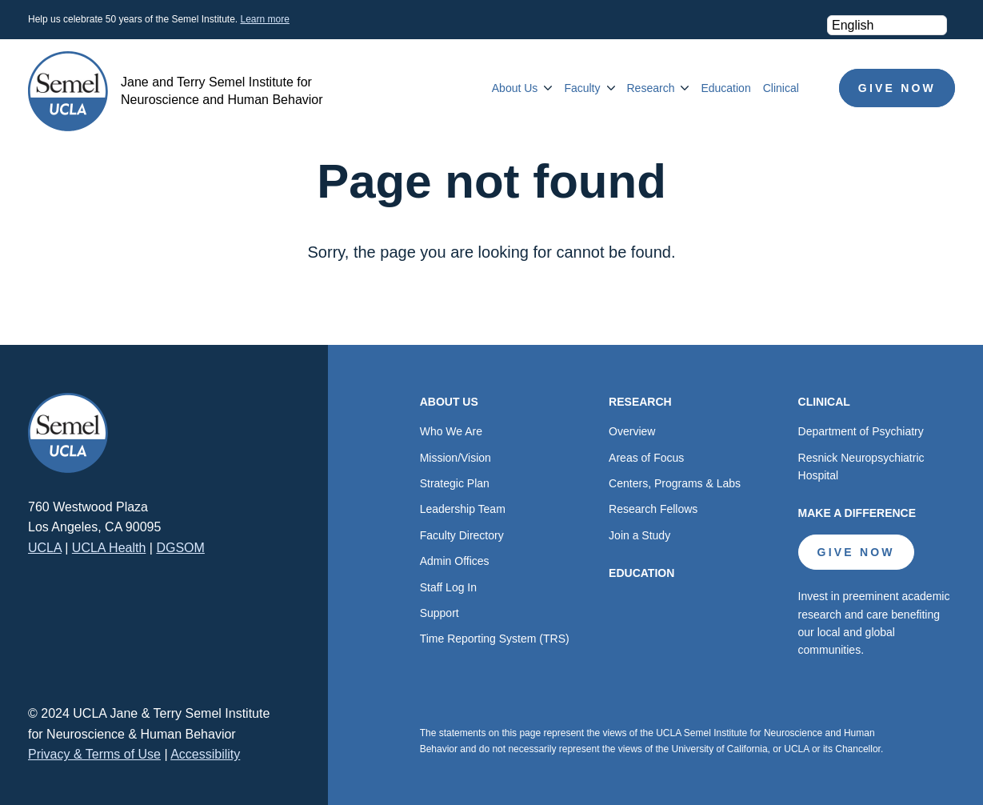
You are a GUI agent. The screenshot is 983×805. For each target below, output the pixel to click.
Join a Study (639, 535)
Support (439, 613)
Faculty (582, 88)
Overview (632, 431)
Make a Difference (857, 513)
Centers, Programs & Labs (675, 483)
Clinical (781, 88)
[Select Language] (887, 25)
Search (819, 88)
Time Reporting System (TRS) (494, 638)
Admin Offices (455, 561)
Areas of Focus (646, 457)
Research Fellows (653, 509)
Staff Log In (448, 587)
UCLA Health (109, 548)
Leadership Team (462, 509)
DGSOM (180, 548)
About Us (515, 88)
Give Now (897, 88)
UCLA (45, 548)
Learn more (264, 19)
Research (651, 88)
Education (725, 88)
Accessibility (205, 754)
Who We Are (451, 431)
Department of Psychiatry (861, 431)
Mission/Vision (455, 457)
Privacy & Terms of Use (94, 754)
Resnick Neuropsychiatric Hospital (861, 466)
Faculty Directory (462, 535)
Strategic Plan (455, 483)
